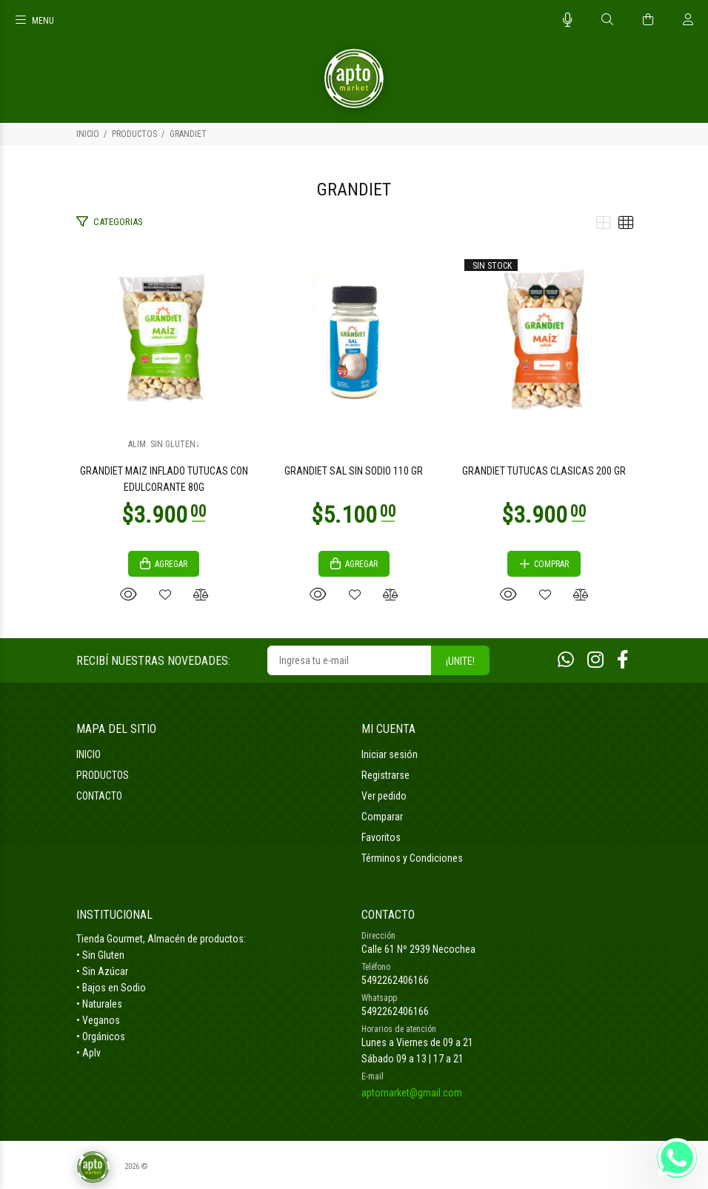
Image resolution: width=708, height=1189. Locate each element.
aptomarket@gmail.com (411, 1093)
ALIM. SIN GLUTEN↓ (164, 444)
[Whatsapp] (566, 660)
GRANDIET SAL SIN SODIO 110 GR (353, 471)
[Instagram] (595, 660)
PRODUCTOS (134, 134)
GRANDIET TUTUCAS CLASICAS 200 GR (544, 471)
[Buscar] (607, 20)
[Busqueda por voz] (567, 20)
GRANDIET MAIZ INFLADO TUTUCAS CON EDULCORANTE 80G (164, 479)
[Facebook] (623, 660)
